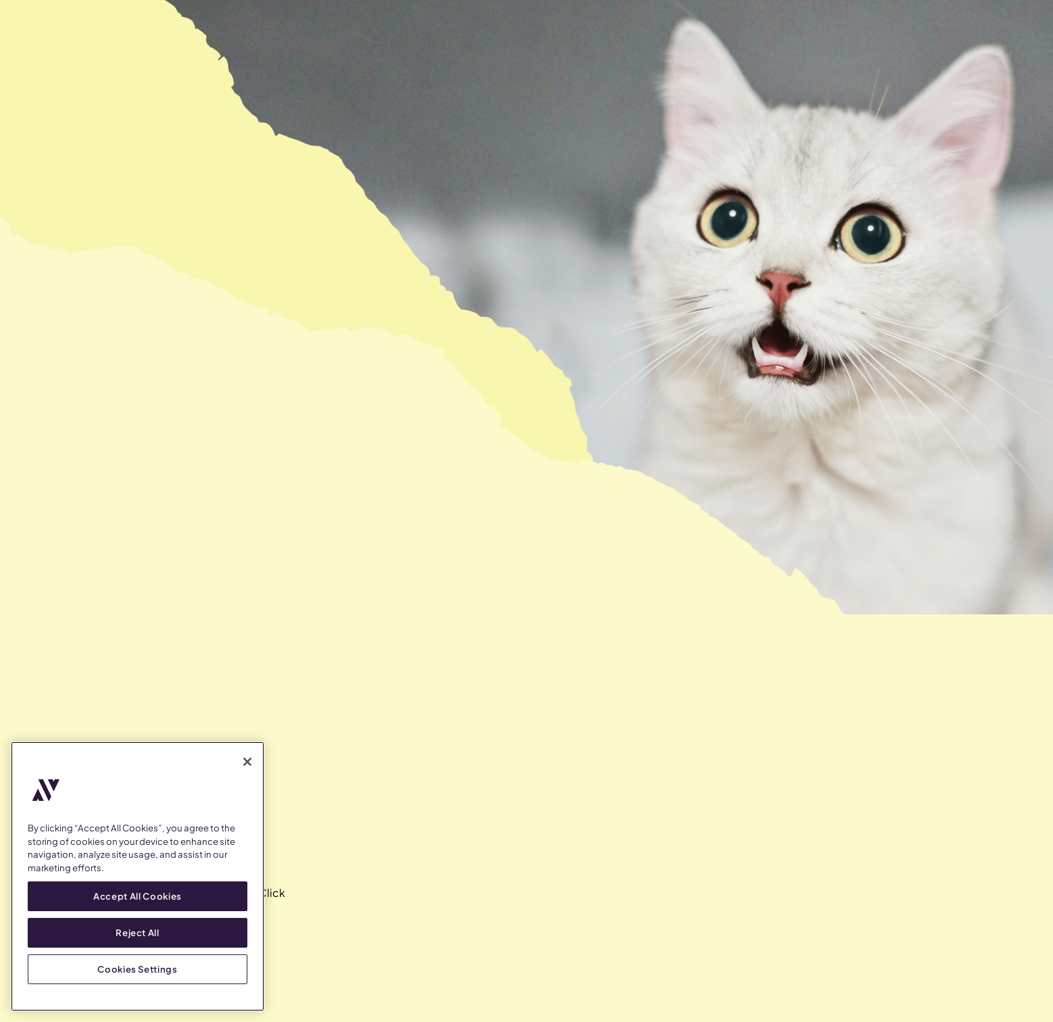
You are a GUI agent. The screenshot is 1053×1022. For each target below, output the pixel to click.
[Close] (247, 762)
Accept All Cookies (137, 896)
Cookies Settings (137, 969)
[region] (137, 876)
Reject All (138, 932)
